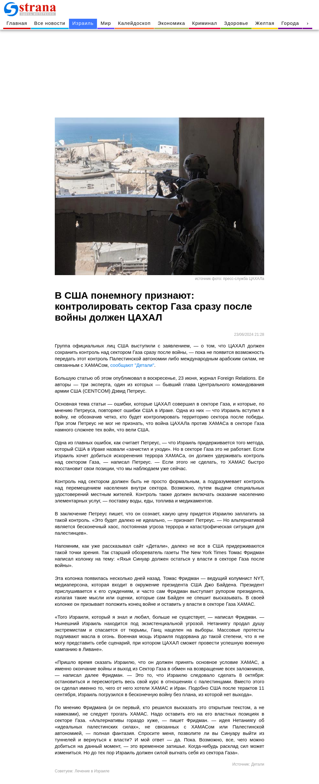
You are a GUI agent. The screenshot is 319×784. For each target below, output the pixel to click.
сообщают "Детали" (132, 365)
